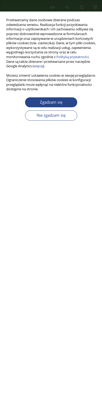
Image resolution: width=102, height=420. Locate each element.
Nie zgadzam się (51, 115)
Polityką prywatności (72, 57)
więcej (38, 66)
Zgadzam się (51, 102)
